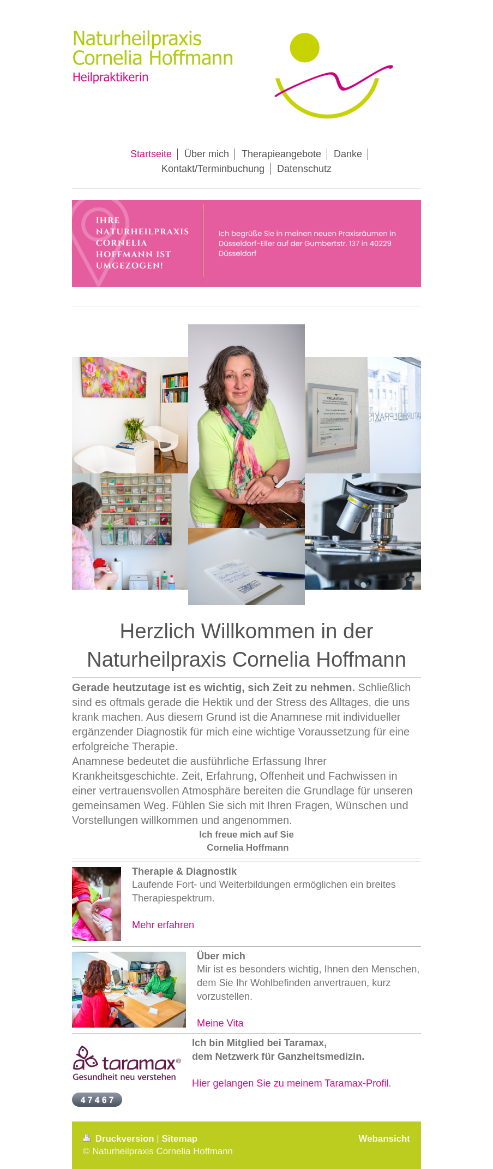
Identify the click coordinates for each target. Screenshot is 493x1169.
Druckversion (120, 1139)
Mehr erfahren (163, 924)
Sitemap (179, 1139)
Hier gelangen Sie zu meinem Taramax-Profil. (292, 1083)
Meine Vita (220, 1023)
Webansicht (384, 1139)
